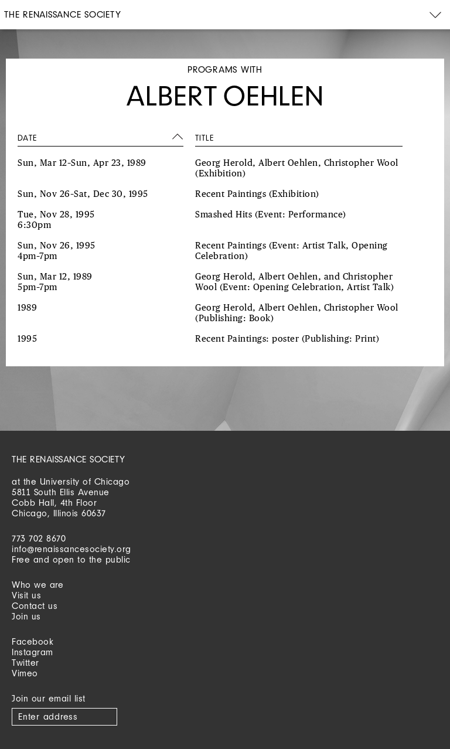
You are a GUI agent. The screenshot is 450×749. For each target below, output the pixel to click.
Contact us (34, 605)
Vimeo (25, 673)
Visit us (26, 595)
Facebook (32, 641)
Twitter (25, 662)
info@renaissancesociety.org (71, 548)
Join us (26, 616)
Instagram (32, 652)
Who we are (37, 584)
